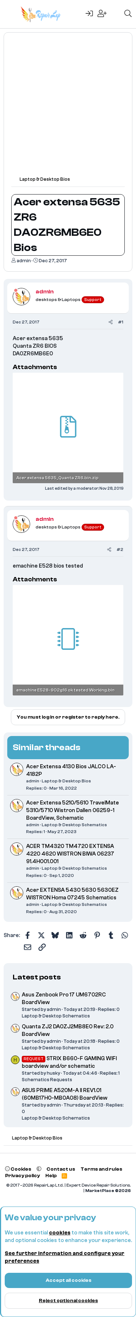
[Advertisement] (68, 108)
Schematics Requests (47, 1079)
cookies (59, 1233)
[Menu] (9, 14)
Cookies (18, 1169)
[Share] (110, 322)
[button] (39, 1169)
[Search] (128, 14)
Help (51, 1175)
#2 (119, 549)
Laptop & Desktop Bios (66, 780)
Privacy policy (22, 1175)
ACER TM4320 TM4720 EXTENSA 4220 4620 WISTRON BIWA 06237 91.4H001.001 (70, 854)
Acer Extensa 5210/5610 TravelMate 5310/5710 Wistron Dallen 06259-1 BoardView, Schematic (72, 810)
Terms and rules (101, 1169)
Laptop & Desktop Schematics (74, 824)
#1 (120, 322)
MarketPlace (108, 1190)
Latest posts (37, 977)
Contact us (60, 1169)
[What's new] (115, 14)
